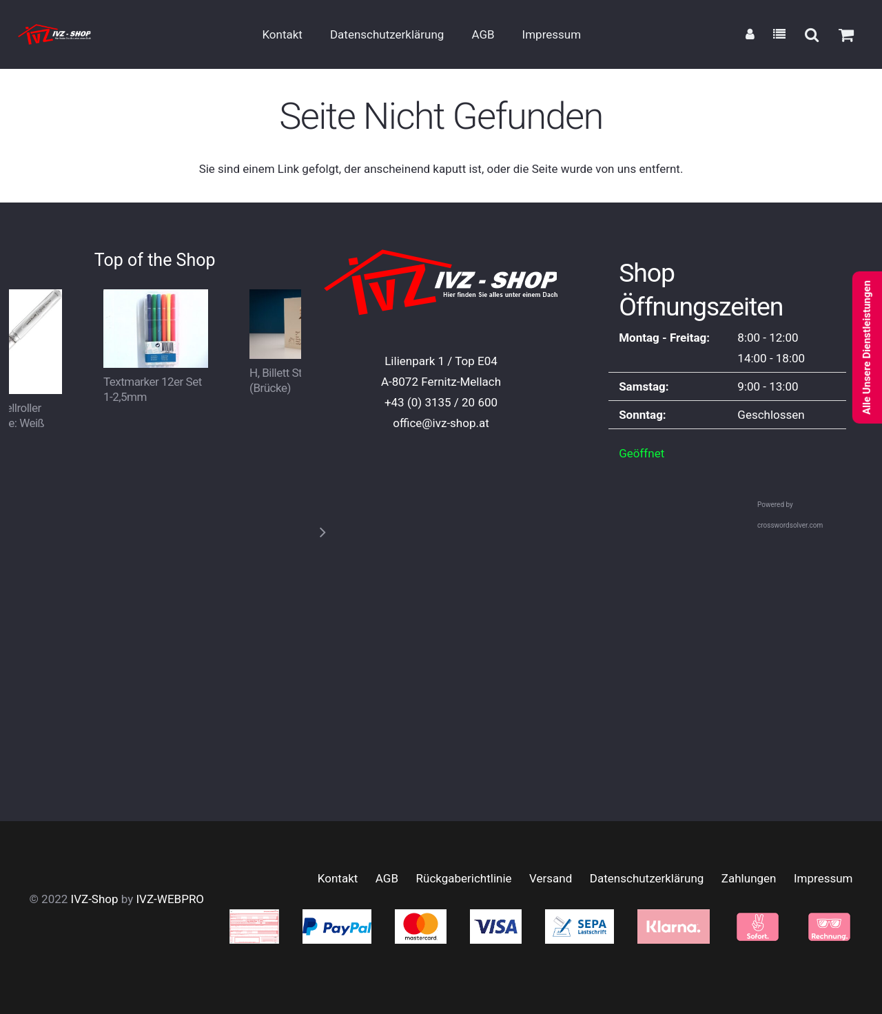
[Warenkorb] (846, 35)
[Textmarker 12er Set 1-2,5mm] (155, 300)
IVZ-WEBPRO (170, 899)
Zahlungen (749, 878)
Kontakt (338, 878)
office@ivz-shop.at (441, 423)
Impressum (823, 878)
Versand (550, 878)
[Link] (750, 34)
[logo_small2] (54, 34)
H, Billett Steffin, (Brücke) (287, 380)
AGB (387, 878)
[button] (811, 34)
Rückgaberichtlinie (464, 878)
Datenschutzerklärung (647, 878)
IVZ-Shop (95, 899)
